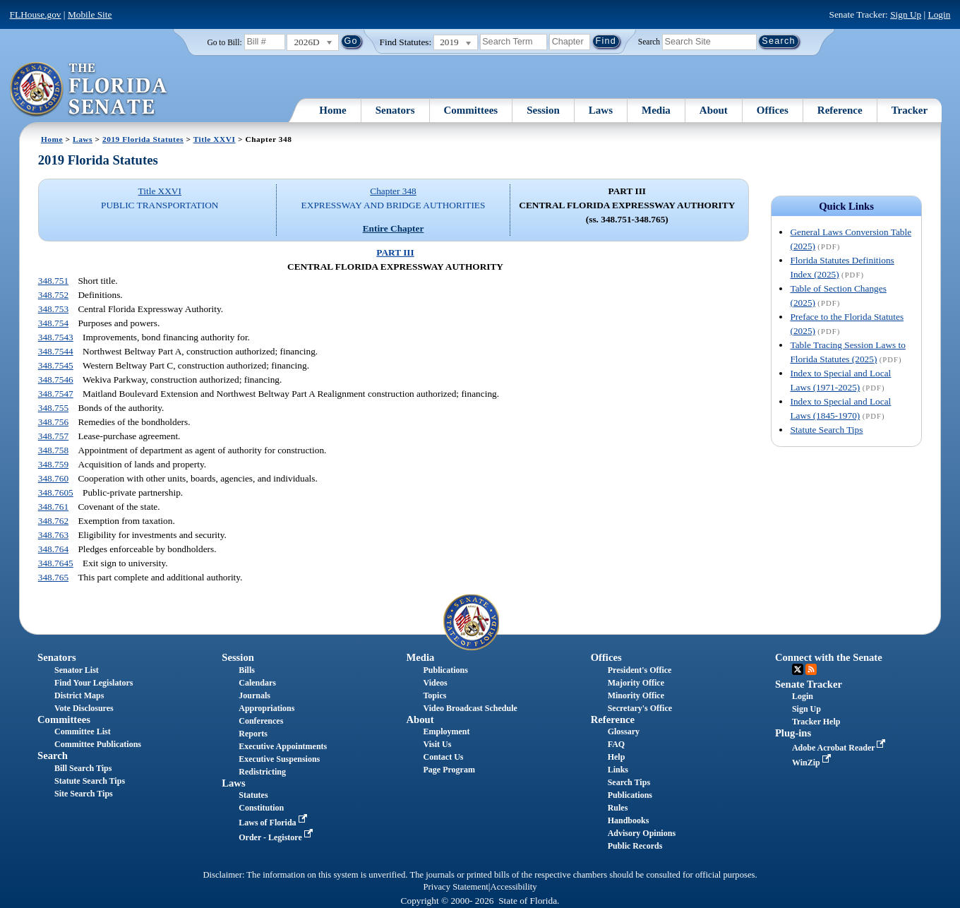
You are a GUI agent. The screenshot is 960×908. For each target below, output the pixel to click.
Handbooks (628, 820)
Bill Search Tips (83, 768)
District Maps (79, 695)
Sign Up (905, 14)
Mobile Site (90, 14)
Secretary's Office (640, 708)
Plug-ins (793, 733)
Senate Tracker (808, 684)
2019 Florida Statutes (143, 139)
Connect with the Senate (828, 657)
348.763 (53, 535)
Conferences (261, 721)
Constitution (261, 808)
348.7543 (55, 337)
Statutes (253, 795)
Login (939, 14)
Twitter (797, 669)
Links (618, 770)
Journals (254, 695)
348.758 (53, 450)
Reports (253, 734)
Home (332, 110)
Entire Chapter (393, 228)
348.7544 (55, 351)
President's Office (640, 670)
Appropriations (266, 708)
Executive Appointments (283, 746)
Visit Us (437, 744)
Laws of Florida (274, 823)
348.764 (53, 549)
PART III (395, 252)
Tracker (910, 110)
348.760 (53, 478)
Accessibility (514, 887)
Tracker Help (816, 722)
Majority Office (636, 683)
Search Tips (629, 782)
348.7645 (55, 563)
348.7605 (55, 492)
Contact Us (443, 757)
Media (656, 110)
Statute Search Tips (826, 429)
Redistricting (262, 772)
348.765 (53, 577)
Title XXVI (214, 139)
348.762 (53, 520)
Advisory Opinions (642, 833)
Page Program (448, 770)
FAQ (616, 744)
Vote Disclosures (84, 708)
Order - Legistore (277, 837)
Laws (601, 110)
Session (543, 110)
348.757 (53, 436)
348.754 (53, 323)
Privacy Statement (455, 887)
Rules (618, 808)
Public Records (635, 846)
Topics (434, 695)
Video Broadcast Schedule (470, 708)
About (714, 110)
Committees (471, 110)
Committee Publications (97, 744)
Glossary (624, 731)
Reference (840, 110)
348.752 (53, 294)
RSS (811, 669)
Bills (247, 670)
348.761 (53, 506)
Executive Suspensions (279, 759)
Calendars (257, 683)
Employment (446, 731)
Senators (395, 110)
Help (616, 757)
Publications (445, 670)
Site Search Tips (83, 794)
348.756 (53, 422)
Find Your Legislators (93, 683)
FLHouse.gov (35, 14)
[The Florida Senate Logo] (89, 89)
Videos (435, 683)
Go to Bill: (224, 42)
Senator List (76, 670)
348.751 (53, 280)
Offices (772, 110)
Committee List (82, 731)
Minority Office (636, 695)
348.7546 (55, 379)
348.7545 (55, 365)
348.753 (53, 309)
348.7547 (55, 393)
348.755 (53, 407)
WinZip (813, 762)
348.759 (53, 464)
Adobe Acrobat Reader (840, 748)
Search (649, 41)
